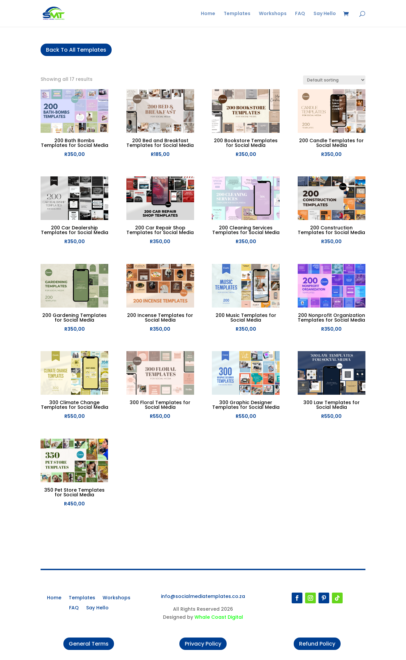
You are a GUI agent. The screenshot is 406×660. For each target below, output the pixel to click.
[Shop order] (334, 80)
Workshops (273, 14)
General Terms (89, 644)
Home (208, 14)
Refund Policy (317, 644)
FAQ (300, 14)
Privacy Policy (203, 644)
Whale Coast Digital (218, 617)
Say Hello (324, 14)
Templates (237, 14)
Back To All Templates (76, 50)
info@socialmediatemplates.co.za (203, 596)
